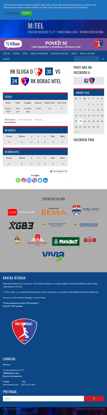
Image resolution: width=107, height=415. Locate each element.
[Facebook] (29, 180)
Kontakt (6, 58)
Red (53, 136)
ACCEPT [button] (26, 13)
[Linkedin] (45, 180)
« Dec (76, 132)
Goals (9, 136)
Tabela (74, 53)
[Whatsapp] (18, 180)
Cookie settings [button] (11, 13)
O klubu (16, 53)
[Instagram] (23, 180)
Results (38, 119)
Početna (6, 53)
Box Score (10, 119)
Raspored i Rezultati (59, 53)
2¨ (32, 136)
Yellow (22, 136)
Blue (62, 136)
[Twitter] (39, 180)
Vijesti (25, 53)
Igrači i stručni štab (39, 53)
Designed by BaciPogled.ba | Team (91, 409)
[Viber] (34, 180)
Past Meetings (25, 119)
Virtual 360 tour (87, 53)
